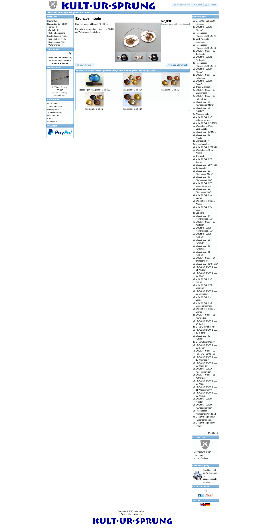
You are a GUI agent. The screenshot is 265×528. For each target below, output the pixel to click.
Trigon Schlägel (203, 87)
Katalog (62, 12)
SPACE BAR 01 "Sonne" (207, 264)
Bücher (50, 21)
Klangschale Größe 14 (170, 90)
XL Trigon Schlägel (60, 87)
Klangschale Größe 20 (132, 109)
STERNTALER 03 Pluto (206, 147)
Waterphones (54, 45)
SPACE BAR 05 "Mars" (206, 132)
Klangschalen (54, 42)
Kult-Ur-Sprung (140, 511)
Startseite (52, 12)
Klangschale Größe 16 (132, 90)
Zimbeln (87, 12)
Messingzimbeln (203, 144)
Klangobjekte (75, 12)
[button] (182, 5)
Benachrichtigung (200, 465)
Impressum (52, 122)
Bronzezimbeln (202, 141)
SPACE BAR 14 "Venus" (206, 165)
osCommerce (138, 514)
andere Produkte (201, 458)
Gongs (51, 27)
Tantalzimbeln (202, 168)
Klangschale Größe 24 (94, 109)
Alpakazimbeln (202, 114)
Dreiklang (200, 213)
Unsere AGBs (53, 116)
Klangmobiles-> (55, 39)
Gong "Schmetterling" (205, 327)
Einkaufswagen (199, 17)
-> (54, 24)
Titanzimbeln (201, 156)
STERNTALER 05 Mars (206, 123)
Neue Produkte (54, 68)
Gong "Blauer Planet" (205, 342)
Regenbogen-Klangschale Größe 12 (94, 90)
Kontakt (50, 118)
